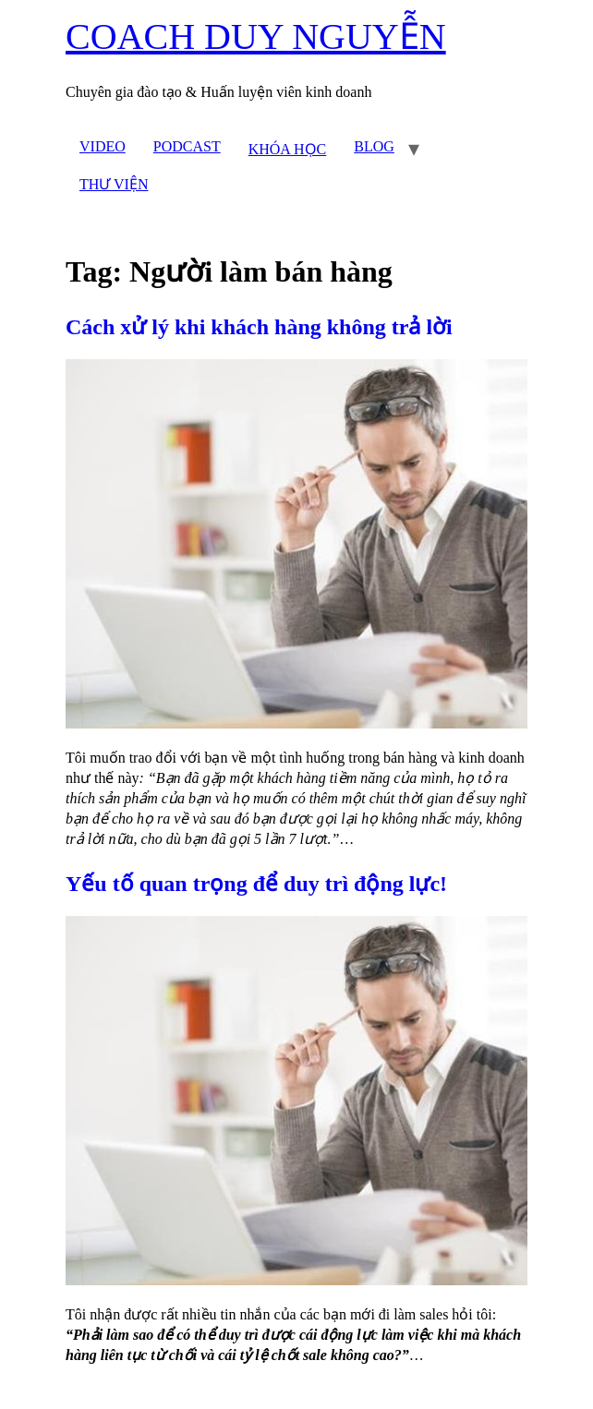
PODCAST (187, 146)
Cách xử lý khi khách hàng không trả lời (259, 327)
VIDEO (102, 146)
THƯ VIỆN (113, 184)
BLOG (374, 146)
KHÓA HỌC (287, 149)
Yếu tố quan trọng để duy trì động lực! (256, 884)
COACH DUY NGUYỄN (256, 36)
